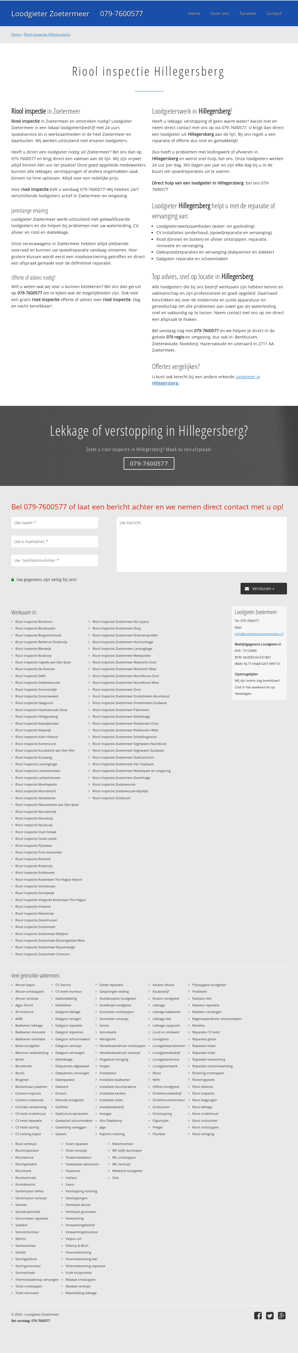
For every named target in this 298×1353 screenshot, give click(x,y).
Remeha (198, 1025)
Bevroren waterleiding (31, 1052)
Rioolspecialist (26, 1164)
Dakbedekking (66, 998)
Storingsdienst (26, 1259)
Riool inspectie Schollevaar (35, 886)
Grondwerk (108, 1032)
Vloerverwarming (78, 1252)
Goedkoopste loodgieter (118, 998)
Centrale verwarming (30, 1107)
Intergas (105, 1113)
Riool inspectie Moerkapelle (36, 784)
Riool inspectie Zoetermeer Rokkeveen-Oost (125, 723)
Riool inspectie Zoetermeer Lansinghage (122, 648)
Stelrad (20, 1252)
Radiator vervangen (207, 1012)
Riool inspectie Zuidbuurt (112, 798)
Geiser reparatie (111, 985)
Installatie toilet (111, 1100)
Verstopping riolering (81, 1191)
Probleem (199, 991)
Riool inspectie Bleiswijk (33, 648)
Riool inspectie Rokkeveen (35, 872)
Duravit (60, 1093)
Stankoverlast (25, 1245)
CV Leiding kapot (28, 1134)
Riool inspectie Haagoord (34, 703)
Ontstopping (162, 1113)
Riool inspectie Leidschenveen (38, 777)
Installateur (108, 1073)
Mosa (157, 1073)
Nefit (156, 1079)
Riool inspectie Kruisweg (33, 757)
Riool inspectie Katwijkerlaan (37, 723)
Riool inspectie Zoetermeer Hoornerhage (123, 642)
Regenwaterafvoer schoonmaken (217, 1018)
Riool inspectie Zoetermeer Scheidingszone (125, 737)
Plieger (158, 1127)
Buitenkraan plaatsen (31, 1086)
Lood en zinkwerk (166, 1032)
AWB (18, 1018)
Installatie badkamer (115, 1079)
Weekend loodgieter (127, 1170)
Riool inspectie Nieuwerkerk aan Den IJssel (47, 804)
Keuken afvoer (163, 985)
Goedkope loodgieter (115, 1005)
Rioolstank (23, 1170)
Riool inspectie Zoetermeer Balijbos (41, 933)
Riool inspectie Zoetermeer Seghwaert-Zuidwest (128, 750)
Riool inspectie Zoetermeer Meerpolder (122, 655)
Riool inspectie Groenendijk (36, 689)
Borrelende (23, 1066)
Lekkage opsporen (166, 1025)
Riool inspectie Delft (30, 676)
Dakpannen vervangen (72, 1073)
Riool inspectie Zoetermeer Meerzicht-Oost (124, 662)
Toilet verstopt (76, 1150)
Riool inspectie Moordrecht (35, 791)
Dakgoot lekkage (67, 1012)
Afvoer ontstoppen (29, 991)
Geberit (60, 1134)
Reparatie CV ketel (206, 1032)
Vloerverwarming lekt (81, 1259)
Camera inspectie (28, 1093)
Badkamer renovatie (30, 1032)
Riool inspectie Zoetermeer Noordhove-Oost (126, 676)
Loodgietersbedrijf (166, 1052)
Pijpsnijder (161, 1120)
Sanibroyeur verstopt (31, 1198)
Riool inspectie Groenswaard (36, 696)
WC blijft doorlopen (127, 1150)
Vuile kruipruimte (79, 1272)
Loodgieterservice (166, 1059)
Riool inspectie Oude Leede (36, 838)
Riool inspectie (203, 1093)
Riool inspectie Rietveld (32, 859)
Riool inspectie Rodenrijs (34, 866)
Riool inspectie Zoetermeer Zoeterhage (121, 777)
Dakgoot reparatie (68, 1025)
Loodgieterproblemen (169, 1045)
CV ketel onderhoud (30, 1113)
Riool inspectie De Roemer (35, 669)
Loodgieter (161, 1039)
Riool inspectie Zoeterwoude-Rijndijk (120, 791)
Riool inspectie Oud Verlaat (35, 832)
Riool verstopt (26, 1144)
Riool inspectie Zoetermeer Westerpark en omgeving (132, 770)
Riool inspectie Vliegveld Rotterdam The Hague (50, 900)
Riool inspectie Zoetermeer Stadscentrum (123, 757)
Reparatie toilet (203, 1052)
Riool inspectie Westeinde (34, 913)
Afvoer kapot (25, 985)
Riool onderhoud (205, 1113)
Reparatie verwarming (208, 1059)
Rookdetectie (25, 1184)
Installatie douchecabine (118, 1086)
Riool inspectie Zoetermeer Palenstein (121, 710)
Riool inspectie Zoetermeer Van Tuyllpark (123, 764)
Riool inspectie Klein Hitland (36, 737)
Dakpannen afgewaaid (72, 1066)
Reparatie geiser (204, 1039)
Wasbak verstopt (78, 1286)
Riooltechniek (25, 1177)
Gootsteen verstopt (114, 1018)
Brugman (22, 1079)
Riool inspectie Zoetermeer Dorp (117, 628)
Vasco (70, 1184)
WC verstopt (121, 1164)
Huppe (105, 1066)
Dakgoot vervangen (70, 1052)
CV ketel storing (27, 1127)
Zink (115, 1177)
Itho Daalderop (111, 1120)
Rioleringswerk (203, 1079)
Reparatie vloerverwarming (212, 1066)
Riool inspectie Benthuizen (35, 628)
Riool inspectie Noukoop (34, 825)
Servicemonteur (27, 1232)
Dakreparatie (65, 1079)
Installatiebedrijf (112, 1107)
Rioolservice (24, 1157)
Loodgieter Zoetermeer (50, 13)
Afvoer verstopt (27, 998)
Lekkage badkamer (167, 1012)
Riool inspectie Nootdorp (34, 818)
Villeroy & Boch (77, 1245)
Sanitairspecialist (27, 1211)
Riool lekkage (202, 1107)
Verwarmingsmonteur (82, 1232)
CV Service (63, 985)
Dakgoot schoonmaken (72, 1039)
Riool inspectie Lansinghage (36, 764)
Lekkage (159, 1005)
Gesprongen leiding (114, 991)
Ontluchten (161, 1107)
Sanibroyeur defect (29, 1191)
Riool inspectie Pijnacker (33, 845)
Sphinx (20, 1238)
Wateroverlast (122, 1144)
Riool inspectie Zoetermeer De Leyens (121, 621)
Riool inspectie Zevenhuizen (36, 920)
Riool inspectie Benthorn (34, 621)
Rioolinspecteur (27, 1150)
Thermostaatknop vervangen (37, 1279)
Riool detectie (202, 1086)
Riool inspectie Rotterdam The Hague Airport (48, 879)
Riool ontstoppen (205, 1127)
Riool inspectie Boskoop (33, 655)
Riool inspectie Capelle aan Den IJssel (43, 662)
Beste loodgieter (27, 1045)
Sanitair (21, 1204)
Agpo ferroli (24, 1005)
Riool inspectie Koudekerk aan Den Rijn (45, 750)
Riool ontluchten (205, 1120)
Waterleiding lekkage (81, 1293)
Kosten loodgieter (166, 998)
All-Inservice (24, 1012)
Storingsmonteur (28, 1266)
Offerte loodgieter (166, 1086)
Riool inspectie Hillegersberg (47, 34)
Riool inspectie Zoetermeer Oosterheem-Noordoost (131, 696)
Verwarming (75, 1218)
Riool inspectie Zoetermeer (35, 927)
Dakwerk (61, 1086)
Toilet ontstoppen (28, 1286)
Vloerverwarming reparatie (85, 1266)
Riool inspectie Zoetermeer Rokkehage (121, 716)
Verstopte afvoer (78, 1204)
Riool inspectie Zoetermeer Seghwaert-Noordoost (130, 743)
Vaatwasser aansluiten (82, 1164)
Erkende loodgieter (69, 1100)
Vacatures (73, 1170)
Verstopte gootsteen (81, 1211)
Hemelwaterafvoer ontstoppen (123, 1045)
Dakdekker (63, 1005)
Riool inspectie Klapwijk (33, 730)
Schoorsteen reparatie (31, 1218)
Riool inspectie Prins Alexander (38, 852)
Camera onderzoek (29, 1100)
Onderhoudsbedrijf (167, 1093)
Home (16, 34)
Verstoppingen (77, 1198)
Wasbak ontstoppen (81, 1279)
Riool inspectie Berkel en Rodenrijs (41, 642)
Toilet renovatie (27, 1293)
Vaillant (71, 1177)
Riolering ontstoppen (208, 1073)
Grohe (104, 1025)
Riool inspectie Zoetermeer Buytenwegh (45, 947)
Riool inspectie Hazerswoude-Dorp (41, 710)
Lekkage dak (162, 1018)
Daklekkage (64, 1059)
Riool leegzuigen (204, 1100)
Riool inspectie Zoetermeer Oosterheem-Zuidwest (130, 703)
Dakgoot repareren (69, 1032)
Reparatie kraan (204, 1045)
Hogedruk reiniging (114, 1059)
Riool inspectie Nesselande (35, 798)
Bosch (19, 1073)
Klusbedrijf (161, 991)
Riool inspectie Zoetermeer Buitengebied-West (50, 940)
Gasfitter (61, 1107)
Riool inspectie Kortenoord (35, 743)
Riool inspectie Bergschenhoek (38, 635)
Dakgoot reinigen (68, 1018)
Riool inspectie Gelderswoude (37, 682)
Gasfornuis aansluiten (71, 1113)
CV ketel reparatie (28, 1120)
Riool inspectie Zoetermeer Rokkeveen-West (125, 730)
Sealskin (21, 1225)
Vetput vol (73, 1238)
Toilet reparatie (77, 1144)
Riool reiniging (203, 1134)
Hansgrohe (108, 1039)
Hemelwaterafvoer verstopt (120, 1052)
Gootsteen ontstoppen (117, 1012)
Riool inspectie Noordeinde (35, 811)
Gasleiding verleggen (70, 1127)
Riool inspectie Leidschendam (37, 770)
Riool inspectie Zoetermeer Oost (117, 689)
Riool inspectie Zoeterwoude (114, 784)
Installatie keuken (113, 1093)
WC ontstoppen (124, 1157)
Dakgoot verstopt (68, 1045)
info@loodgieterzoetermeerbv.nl (259, 634)
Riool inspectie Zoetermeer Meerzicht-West (124, 669)
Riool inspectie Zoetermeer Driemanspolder (125, 635)
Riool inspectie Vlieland (32, 906)
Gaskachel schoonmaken (74, 1120)
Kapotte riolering (112, 1134)
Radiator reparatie (205, 1005)
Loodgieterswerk (165, 1066)
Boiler (19, 1059)
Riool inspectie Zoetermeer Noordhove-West (126, 682)
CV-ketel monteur (68, 991)
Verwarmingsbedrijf (80, 1225)
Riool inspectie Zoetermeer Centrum (42, 954)
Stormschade (25, 1272)
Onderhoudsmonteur (169, 1100)
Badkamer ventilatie (30, 1039)
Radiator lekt (202, 998)
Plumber (159, 1134)
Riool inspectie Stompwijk (34, 893)
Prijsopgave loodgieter (209, 985)
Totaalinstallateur (78, 1157)
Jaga (103, 1127)
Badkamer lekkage (29, 1025)
